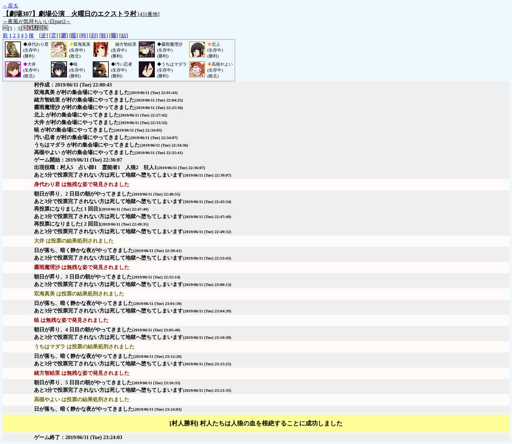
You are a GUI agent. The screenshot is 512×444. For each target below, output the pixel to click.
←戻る (10, 5)
